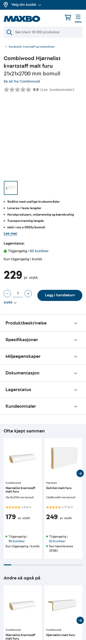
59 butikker (16, 541)
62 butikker (57, 541)
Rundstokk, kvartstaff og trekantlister (32, 47)
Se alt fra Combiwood (22, 81)
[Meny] (78, 19)
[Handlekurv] (68, 17)
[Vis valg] (10, 303)
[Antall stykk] (18, 293)
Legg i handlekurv (60, 295)
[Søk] (43, 32)
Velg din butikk (26, 4)
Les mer (10, 233)
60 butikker (39, 251)
